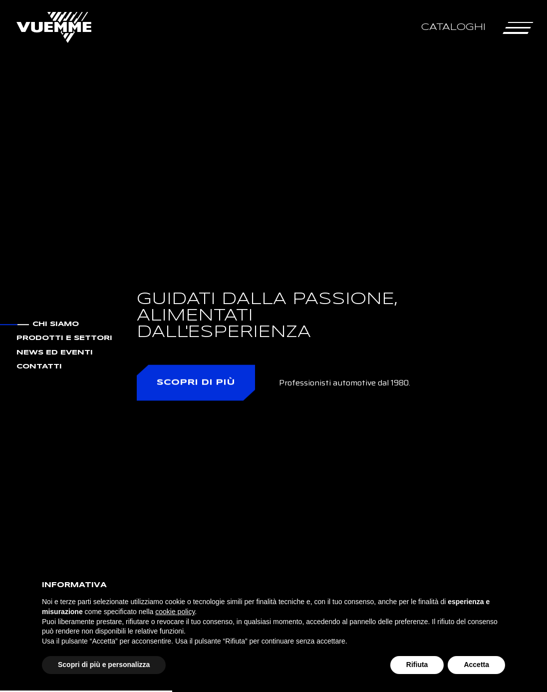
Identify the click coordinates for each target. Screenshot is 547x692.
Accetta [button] (476, 665)
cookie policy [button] (175, 612)
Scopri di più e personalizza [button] (104, 665)
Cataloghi (453, 27)
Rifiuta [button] (417, 665)
